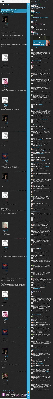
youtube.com (48, 171)
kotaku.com (42, 107)
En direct (37, 1)
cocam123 (36, 26)
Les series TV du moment (36, 33)
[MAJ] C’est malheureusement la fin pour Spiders (39, 7)
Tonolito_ (36, 31)
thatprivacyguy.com (43, 354)
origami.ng (45, 144)
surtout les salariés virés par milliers (37, 13)
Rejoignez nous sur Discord (30, 393)
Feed (7, 23)
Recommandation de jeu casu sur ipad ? (38, 23)
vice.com (42, 223)
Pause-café (14, 9)
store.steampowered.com (38, 295)
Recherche (25, 1)
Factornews (5, 9)
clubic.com (45, 165)
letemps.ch (43, 358)
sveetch (36, 15)
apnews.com (46, 150)
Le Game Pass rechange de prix (37, 12)
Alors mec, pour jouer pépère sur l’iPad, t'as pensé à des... (40, 24)
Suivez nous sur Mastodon (30, 395)
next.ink (47, 292)
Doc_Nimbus (6, 85)
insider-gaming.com (42, 371)
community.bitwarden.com (46, 124)
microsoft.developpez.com (43, 158)
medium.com (47, 155)
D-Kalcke (6, 160)
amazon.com (43, 206)
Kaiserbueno (6, 61)
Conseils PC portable (7, 11)
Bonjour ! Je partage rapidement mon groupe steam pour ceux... (41, 29)
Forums (35, 20)
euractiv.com (47, 134)
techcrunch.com (41, 300)
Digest (46, 1)
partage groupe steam (36, 28)
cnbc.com (42, 254)
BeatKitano (36, 5)
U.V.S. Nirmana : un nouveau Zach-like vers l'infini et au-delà (41, 17)
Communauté (30, 194)
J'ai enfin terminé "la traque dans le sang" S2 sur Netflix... (40, 34)
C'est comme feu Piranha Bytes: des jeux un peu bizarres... (40, 8)
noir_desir (36, 10)
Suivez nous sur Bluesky (30, 397)
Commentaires (38, 4)
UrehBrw (36, 21)
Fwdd (7, 229)
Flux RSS (30, 392)
